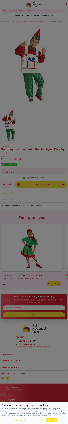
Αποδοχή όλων (51, 420)
